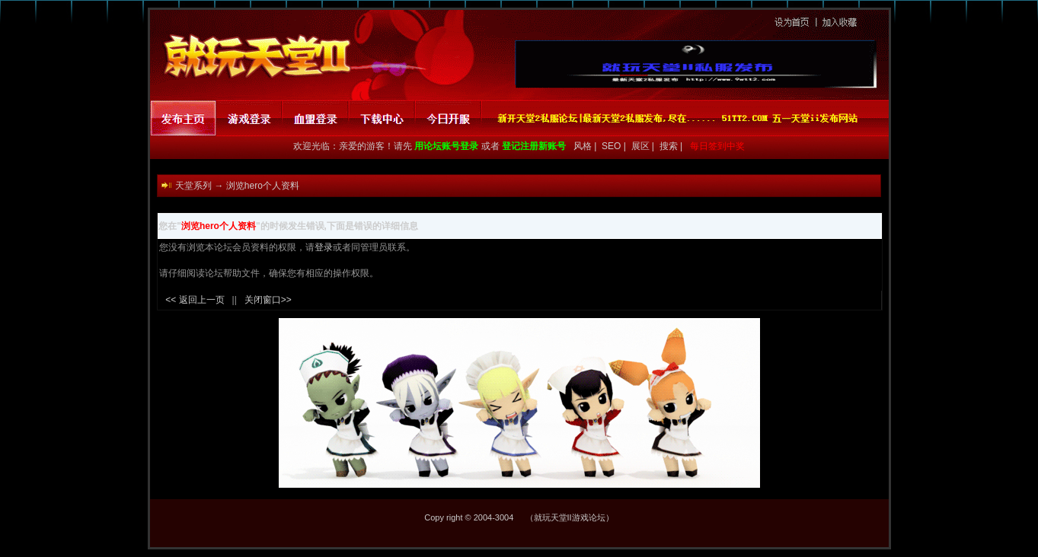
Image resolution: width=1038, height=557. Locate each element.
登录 (324, 247)
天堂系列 (193, 185)
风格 (581, 146)
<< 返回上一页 (194, 299)
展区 (641, 146)
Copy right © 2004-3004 (468, 517)
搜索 (670, 146)
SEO (613, 146)
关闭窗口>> (268, 299)
